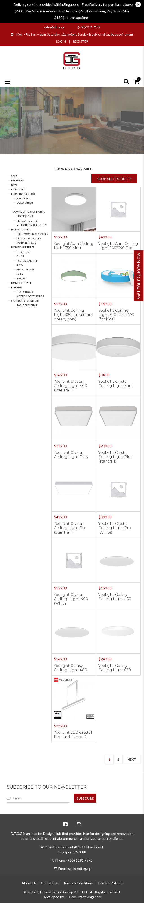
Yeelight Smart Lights (31, 225)
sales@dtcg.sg (54, 27)
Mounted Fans (26, 242)
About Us (29, 883)
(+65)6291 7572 (89, 27)
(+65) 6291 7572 (79, 860)
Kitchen (16, 287)
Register (80, 41)
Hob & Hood (25, 291)
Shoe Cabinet (25, 269)
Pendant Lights (27, 220)
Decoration (25, 202)
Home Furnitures (22, 247)
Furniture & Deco (23, 193)
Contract (18, 189)
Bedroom (23, 251)
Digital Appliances (29, 238)
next (131, 759)
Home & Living (20, 229)
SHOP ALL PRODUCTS (114, 179)
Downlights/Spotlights (28, 211)
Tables (21, 278)
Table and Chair (27, 305)
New (14, 184)
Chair (20, 256)
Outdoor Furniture (25, 300)
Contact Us (50, 883)
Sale (14, 176)
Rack (20, 265)
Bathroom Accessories (32, 233)
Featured (17, 180)
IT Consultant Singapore (83, 897)
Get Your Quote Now (138, 276)
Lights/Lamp (25, 216)
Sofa (20, 274)
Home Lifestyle (21, 283)
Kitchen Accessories (30, 296)
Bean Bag (23, 198)
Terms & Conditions (78, 883)
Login (61, 41)
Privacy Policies (110, 883)
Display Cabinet (27, 260)
